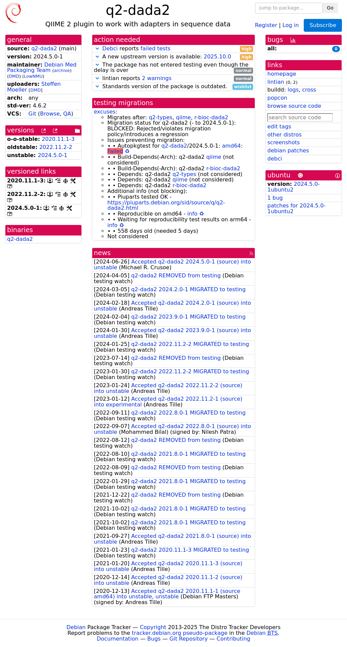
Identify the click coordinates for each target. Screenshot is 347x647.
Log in (290, 25)
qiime (183, 117)
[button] (97, 48)
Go (330, 7)
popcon (277, 98)
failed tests (155, 48)
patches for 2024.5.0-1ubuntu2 (296, 208)
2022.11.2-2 (55, 147)
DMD (14, 76)
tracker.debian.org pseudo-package (179, 633)
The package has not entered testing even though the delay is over (173, 68)
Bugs (154, 639)
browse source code (294, 106)
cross (309, 89)
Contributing (233, 639)
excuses (105, 111)
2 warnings (157, 78)
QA (67, 113)
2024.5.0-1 (52, 155)
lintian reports (173, 78)
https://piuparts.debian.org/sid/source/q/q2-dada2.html (166, 205)
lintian (275, 82)
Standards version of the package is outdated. (173, 87)
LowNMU (33, 76)
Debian (76, 627)
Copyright (153, 627)
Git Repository (189, 639)
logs (293, 89)
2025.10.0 (217, 56)
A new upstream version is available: (173, 57)
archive (62, 70)
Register (266, 25)
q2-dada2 (44, 48)
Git (32, 113)
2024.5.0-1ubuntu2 (293, 187)
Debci (110, 48)
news (102, 253)
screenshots (283, 142)
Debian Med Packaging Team (42, 67)
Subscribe (322, 25)
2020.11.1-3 (58, 139)
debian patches (288, 150)
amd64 (231, 146)
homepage (281, 74)
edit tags (279, 126)
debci (274, 158)
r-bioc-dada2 (211, 117)
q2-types (160, 117)
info (192, 213)
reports (173, 49)
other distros (284, 134)
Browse (50, 113)
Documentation (117, 639)
